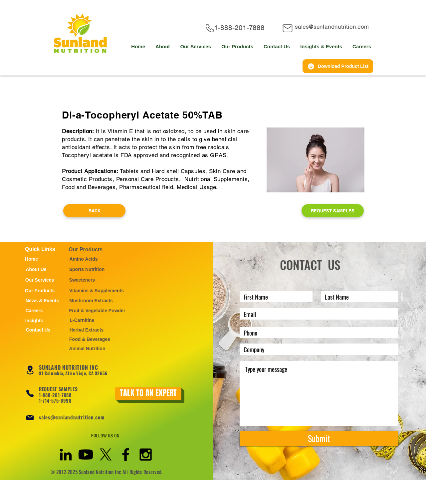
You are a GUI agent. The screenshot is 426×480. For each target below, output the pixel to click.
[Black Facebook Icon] (125, 454)
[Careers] (34, 310)
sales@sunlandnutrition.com (72, 417)
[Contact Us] (38, 330)
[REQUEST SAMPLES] (333, 210)
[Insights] (34, 320)
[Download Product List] (338, 66)
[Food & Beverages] (89, 339)
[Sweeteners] (82, 280)
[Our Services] (39, 280)
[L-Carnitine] (82, 320)
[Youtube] (85, 454)
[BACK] (94, 210)
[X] (105, 454)
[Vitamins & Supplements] (96, 290)
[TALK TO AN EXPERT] (148, 393)
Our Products (86, 249)
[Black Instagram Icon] (145, 454)
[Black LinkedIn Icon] (65, 454)
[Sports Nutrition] (87, 269)
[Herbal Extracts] (86, 330)
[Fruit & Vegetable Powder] (97, 310)
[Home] (31, 259)
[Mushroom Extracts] (91, 300)
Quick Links (40, 249)
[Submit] (319, 438)
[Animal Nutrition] (87, 348)
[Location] (30, 370)
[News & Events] (42, 300)
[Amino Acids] (83, 259)
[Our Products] (39, 290)
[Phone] (30, 393)
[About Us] (36, 269)
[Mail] (288, 28)
